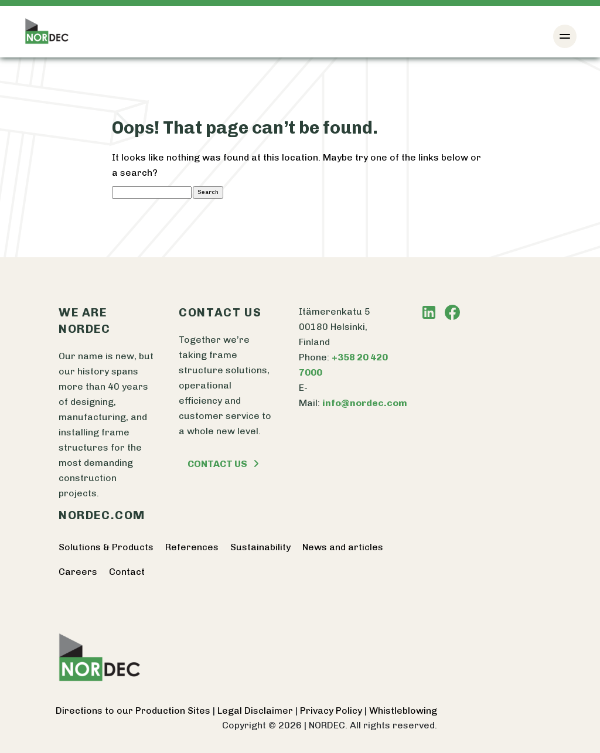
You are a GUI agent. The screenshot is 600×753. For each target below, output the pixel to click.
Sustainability (260, 547)
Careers (78, 571)
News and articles (342, 547)
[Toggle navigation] (565, 36)
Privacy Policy (332, 710)
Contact (127, 571)
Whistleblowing (403, 710)
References (192, 547)
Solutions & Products (106, 547)
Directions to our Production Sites (134, 710)
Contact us (223, 463)
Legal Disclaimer (256, 710)
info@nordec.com (364, 402)
